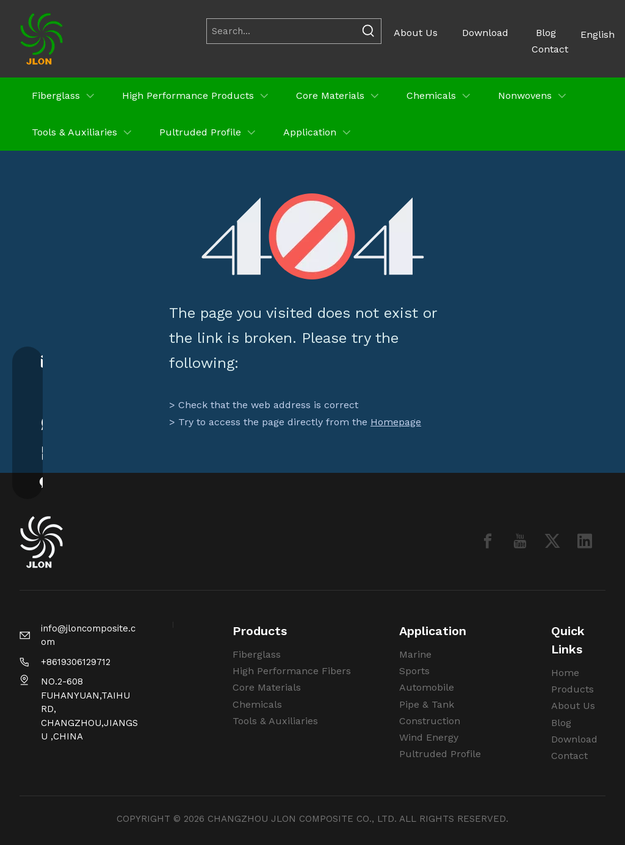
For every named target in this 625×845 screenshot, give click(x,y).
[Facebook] (487, 541)
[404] (312, 236)
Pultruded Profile (440, 754)
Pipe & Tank (426, 704)
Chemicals (257, 704)
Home (565, 672)
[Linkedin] (584, 541)
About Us (416, 32)
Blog (546, 32)
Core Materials (267, 687)
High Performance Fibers (292, 671)
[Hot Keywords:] (368, 31)
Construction (429, 721)
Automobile (426, 687)
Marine (415, 654)
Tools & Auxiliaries (275, 721)
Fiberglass (257, 654)
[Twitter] (552, 541)
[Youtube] (520, 541)
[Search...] (281, 31)
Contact (550, 49)
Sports (414, 671)
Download (485, 32)
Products (572, 689)
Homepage (395, 422)
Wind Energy (428, 737)
